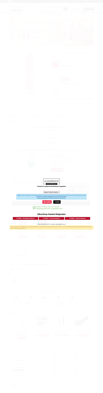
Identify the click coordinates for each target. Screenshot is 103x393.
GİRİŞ (47, 202)
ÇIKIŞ (57, 202)
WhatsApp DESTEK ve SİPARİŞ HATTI (48, 208)
